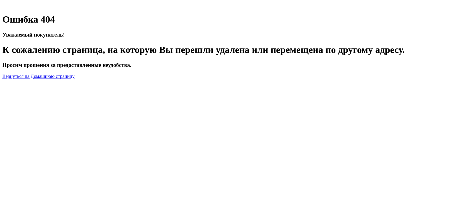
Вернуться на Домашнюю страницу (38, 76)
